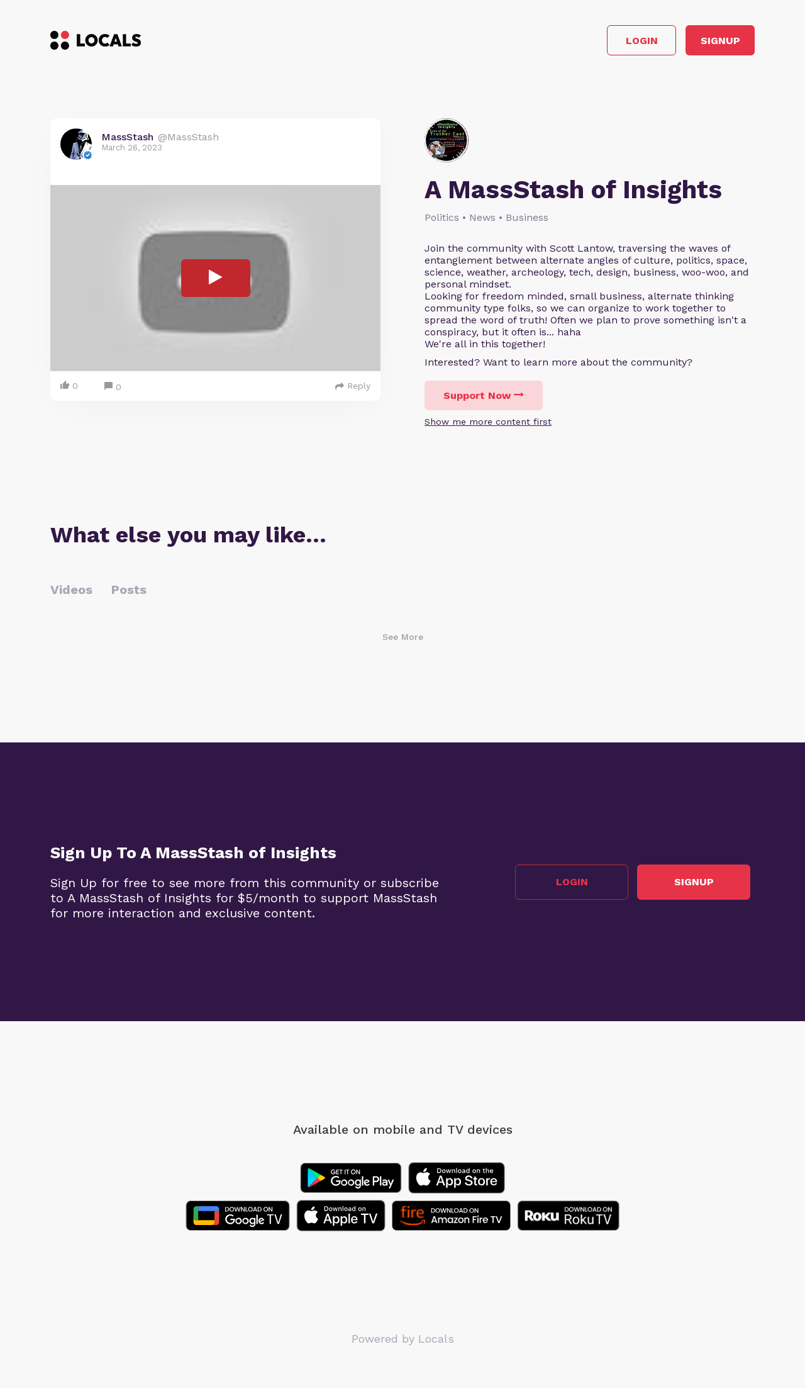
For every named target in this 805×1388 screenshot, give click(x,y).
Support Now (483, 400)
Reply (352, 391)
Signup (698, 43)
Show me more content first (488, 427)
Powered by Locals (403, 1343)
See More (402, 642)
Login (576, 43)
